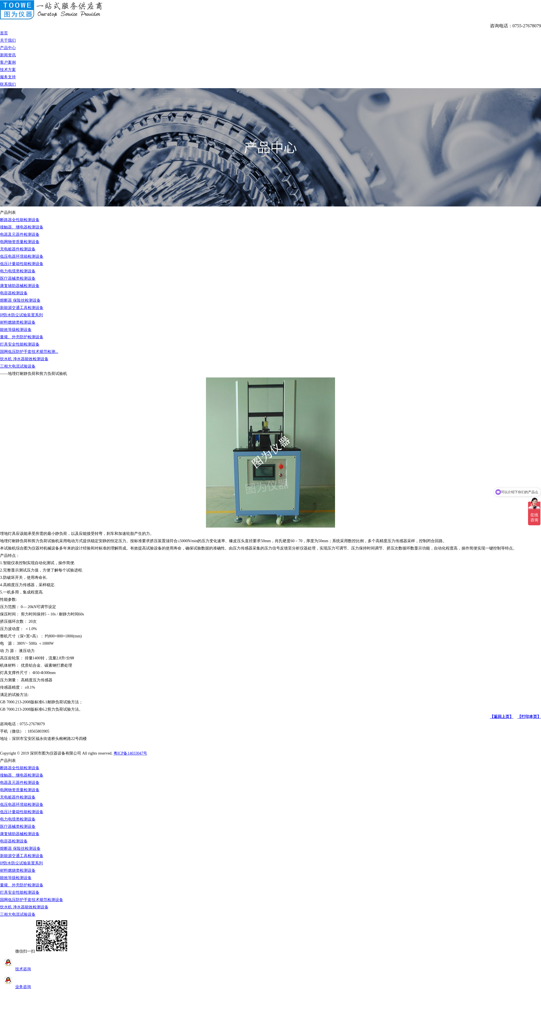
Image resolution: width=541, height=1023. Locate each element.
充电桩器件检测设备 (18, 249)
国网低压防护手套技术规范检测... (29, 352)
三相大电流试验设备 (18, 366)
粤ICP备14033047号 (130, 753)
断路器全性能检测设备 (19, 220)
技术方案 (8, 70)
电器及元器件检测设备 (19, 234)
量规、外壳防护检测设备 (21, 337)
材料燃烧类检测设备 (18, 322)
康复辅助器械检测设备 (19, 286)
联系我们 (8, 84)
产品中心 (8, 48)
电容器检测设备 (14, 293)
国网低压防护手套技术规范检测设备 (31, 900)
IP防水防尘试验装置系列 (21, 315)
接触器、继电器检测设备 (21, 227)
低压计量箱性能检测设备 (21, 264)
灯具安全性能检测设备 (19, 344)
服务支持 (8, 77)
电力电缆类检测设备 (18, 271)
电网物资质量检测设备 (19, 242)
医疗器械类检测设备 (18, 278)
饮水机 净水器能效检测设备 (24, 359)
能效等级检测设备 (16, 330)
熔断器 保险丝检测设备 (20, 300)
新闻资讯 (8, 55)
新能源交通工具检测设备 (21, 308)
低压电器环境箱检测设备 (21, 256)
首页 (4, 33)
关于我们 (8, 40)
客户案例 (8, 62)
